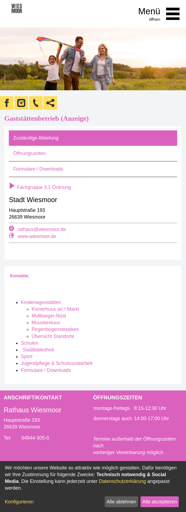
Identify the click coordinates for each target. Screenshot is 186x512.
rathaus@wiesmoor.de (41, 229)
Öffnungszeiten (29, 153)
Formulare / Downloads (38, 169)
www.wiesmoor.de (36, 236)
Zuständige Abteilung (35, 138)
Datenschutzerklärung (122, 481)
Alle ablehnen (121, 501)
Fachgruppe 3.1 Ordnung (40, 187)
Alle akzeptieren (159, 501)
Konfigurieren (19, 501)
